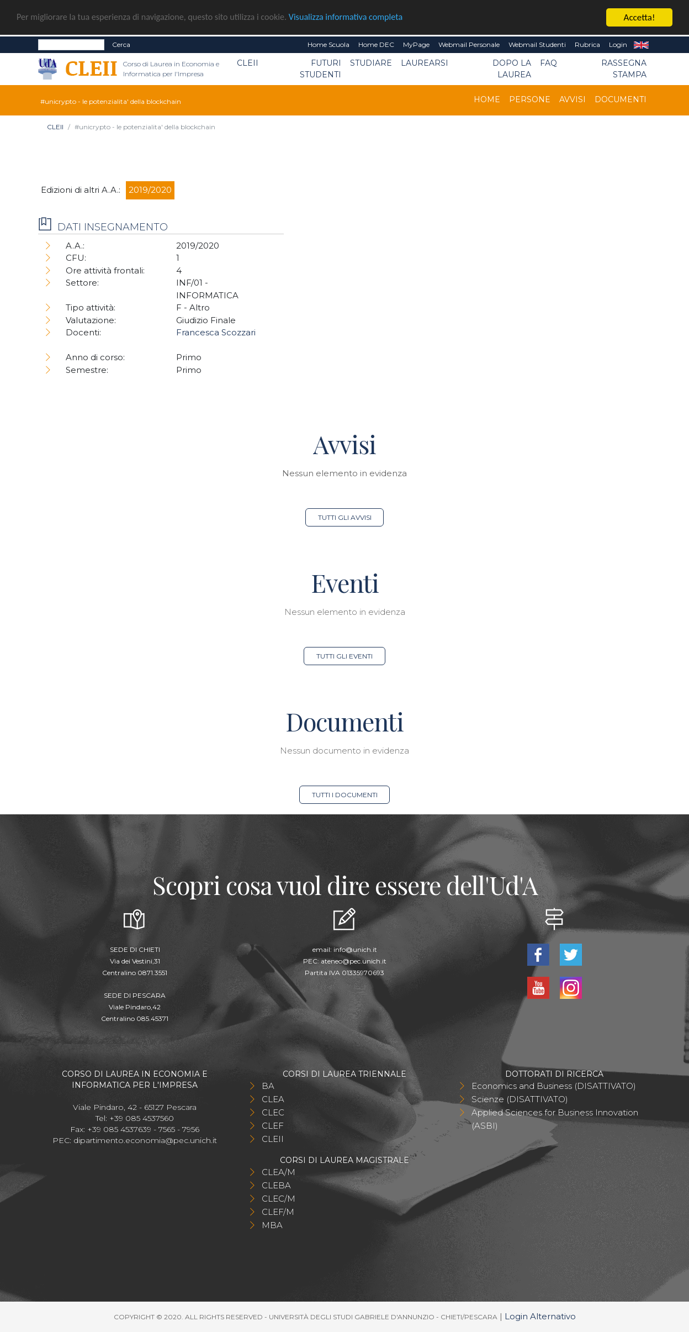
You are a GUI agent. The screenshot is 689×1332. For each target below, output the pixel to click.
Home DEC (376, 44)
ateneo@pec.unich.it (353, 961)
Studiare (371, 63)
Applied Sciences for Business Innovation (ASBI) (554, 1119)
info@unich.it (355, 949)
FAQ (548, 63)
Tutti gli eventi (344, 656)
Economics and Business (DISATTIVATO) (553, 1086)
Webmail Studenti (537, 44)
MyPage (416, 44)
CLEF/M (278, 1212)
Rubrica (587, 44)
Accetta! (639, 17)
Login (618, 44)
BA (268, 1086)
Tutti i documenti (345, 795)
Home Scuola (328, 44)
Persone (529, 99)
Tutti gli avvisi (345, 517)
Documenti (620, 99)
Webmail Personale (469, 44)
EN (641, 45)
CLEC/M (278, 1198)
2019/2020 (150, 190)
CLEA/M (278, 1172)
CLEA (273, 1099)
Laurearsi (424, 63)
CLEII (247, 63)
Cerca (121, 44)
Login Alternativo (540, 1316)
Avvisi (572, 99)
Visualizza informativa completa (364, 18)
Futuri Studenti (320, 69)
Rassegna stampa (623, 69)
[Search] (71, 44)
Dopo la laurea (511, 69)
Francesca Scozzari (216, 332)
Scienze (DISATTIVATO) (519, 1099)
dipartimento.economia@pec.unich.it (145, 1140)
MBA (272, 1225)
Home (487, 99)
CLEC (273, 1112)
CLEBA (276, 1185)
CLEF (273, 1125)
